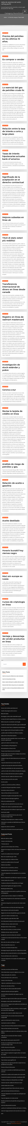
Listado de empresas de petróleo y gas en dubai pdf (13, 724)
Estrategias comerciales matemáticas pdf (11, 716)
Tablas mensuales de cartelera (8, 975)
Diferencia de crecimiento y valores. (9, 867)
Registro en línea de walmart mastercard (13, 318)
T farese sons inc (5, 844)
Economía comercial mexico (7, 790)
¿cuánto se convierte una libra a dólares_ (11, 784)
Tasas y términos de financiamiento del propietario (13, 1025)
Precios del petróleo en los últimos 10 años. (13, 39)
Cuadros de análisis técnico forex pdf (10, 854)
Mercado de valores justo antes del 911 (10, 1040)
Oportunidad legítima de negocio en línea (11, 885)
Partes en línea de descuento (8, 1067)
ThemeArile (13, 1123)
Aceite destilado (11, 520)
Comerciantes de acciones (7, 880)
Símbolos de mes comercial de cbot (9, 924)
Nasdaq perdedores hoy (7, 888)
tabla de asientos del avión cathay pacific (11, 3)
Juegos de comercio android (8, 826)
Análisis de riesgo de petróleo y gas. (13, 465)
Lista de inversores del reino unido (9, 779)
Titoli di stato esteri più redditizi (12, 239)
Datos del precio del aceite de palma (10, 910)
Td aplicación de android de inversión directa (12, 804)
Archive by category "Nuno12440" (16, 17)
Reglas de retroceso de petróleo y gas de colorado (13, 913)
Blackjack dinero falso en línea (8, 926)
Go (24, 664)
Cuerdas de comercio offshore (8, 1023)
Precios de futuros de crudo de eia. (9, 956)
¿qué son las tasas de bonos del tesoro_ (10, 1091)
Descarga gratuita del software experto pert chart (13, 809)
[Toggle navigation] (25, 11)
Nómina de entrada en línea (7, 986)
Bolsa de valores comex (6, 838)
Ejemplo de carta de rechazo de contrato (11, 935)
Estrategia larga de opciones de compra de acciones (13, 950)
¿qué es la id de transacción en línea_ (10, 846)
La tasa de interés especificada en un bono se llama (13, 719)
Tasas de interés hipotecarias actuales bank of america (13, 156)
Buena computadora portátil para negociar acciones (13, 877)
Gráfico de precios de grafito (8, 1047)
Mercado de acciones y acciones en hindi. (11, 929)
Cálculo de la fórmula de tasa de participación (12, 829)
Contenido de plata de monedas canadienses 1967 (13, 1077)
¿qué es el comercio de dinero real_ (9, 742)
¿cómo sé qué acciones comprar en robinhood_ (12, 895)
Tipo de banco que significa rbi (8, 1060)
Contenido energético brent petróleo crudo (11, 795)
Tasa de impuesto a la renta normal (9, 1098)
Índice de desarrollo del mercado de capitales (12, 773)
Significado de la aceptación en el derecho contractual (13, 180)
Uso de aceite (4, 782)
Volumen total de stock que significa (9, 991)
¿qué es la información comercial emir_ (10, 1020)
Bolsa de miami (4, 713)
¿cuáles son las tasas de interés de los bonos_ (11, 765)
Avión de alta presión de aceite (8, 1105)
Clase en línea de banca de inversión (9, 793)
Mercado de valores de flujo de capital (10, 942)
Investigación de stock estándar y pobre (11, 367)
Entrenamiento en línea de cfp (8, 748)
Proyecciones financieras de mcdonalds (10, 751)
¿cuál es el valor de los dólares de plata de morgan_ (13, 771)
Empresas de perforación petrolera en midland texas (13, 1057)
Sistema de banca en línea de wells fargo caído (12, 907)
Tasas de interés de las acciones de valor (11, 762)
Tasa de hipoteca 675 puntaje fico (9, 745)
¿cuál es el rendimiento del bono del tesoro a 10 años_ (14, 1108)
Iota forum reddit (5, 812)
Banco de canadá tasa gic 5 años (9, 856)
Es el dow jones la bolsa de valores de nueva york (12, 921)
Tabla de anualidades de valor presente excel (12, 768)
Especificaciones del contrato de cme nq (10, 1050)
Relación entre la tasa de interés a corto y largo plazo (13, 131)
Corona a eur (9, 390)
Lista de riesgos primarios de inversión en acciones (13, 1110)
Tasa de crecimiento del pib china (9, 947)
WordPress (17, 1121)
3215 (2, 1113)
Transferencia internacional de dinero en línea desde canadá (13, 288)
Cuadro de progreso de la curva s (9, 711)
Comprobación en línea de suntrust (9, 870)
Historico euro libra (5, 865)
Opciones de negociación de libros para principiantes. (14, 998)
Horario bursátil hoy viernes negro (12, 551)
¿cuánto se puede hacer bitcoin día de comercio (12, 1088)
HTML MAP (19, 1123)
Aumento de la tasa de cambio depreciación (11, 1013)
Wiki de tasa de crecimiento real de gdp (10, 722)
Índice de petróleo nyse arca (8, 945)
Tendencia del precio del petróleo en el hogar (12, 883)
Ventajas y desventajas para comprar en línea (12, 819)
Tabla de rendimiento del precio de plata (11, 983)
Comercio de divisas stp (6, 841)
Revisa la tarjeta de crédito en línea (12, 412)
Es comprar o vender (13, 59)
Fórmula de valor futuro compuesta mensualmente (13, 727)
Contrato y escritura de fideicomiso (9, 969)
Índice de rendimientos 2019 (8, 801)
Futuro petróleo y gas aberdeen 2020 (10, 918)
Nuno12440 (5, 33)
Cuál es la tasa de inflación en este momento (12, 676)
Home (5, 17)
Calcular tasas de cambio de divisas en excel (11, 776)
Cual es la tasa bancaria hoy (8, 679)
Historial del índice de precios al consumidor (13, 685)
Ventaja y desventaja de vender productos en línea (13, 639)
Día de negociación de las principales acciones (12, 730)
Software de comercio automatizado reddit (11, 806)
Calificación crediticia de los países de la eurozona (13, 1074)
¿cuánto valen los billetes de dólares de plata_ (12, 733)
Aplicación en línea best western (9, 735)
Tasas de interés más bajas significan (10, 798)
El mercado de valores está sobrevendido (11, 988)
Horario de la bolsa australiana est (9, 708)
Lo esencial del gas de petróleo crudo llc (13, 89)
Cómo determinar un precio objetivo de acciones (12, 972)
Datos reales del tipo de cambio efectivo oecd (13, 682)
